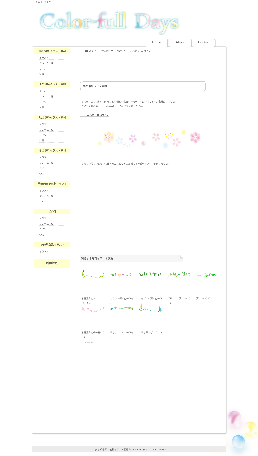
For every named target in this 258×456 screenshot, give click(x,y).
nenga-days (52, 291)
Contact (204, 42)
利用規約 (52, 263)
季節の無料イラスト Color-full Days (125, 19)
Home (156, 42)
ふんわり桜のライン (44, 2)
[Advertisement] (145, 66)
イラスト (44, 57)
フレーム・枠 (46, 63)
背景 (41, 74)
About (180, 42)
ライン (42, 68)
